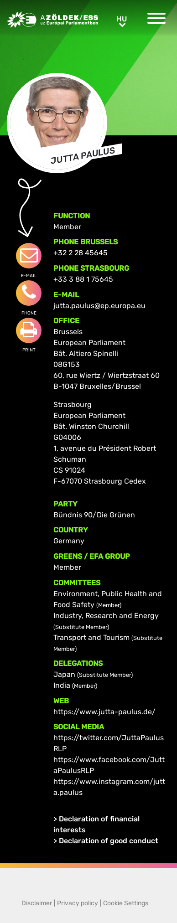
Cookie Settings (125, 903)
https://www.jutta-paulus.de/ (104, 711)
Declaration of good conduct (108, 840)
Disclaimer (36, 903)
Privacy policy (77, 903)
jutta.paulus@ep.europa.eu (99, 305)
